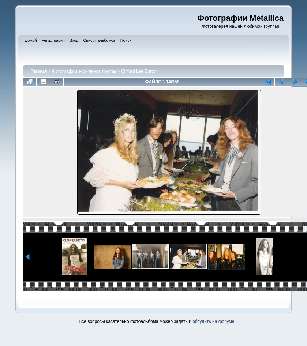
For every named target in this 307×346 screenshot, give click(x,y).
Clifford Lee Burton (139, 71)
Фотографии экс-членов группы (84, 71)
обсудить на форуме (213, 321)
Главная (38, 71)
